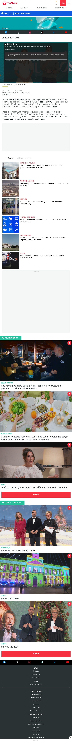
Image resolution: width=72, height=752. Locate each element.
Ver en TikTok (42, 662)
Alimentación (6, 434)
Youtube (66, 32)
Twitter (15, 32)
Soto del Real (25, 235)
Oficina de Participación (36, 724)
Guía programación (36, 684)
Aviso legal (36, 731)
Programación (61, 8)
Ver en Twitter (17, 662)
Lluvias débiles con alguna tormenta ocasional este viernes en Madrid (10, 188)
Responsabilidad (36, 697)
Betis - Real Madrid (22, 14)
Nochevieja (5, 548)
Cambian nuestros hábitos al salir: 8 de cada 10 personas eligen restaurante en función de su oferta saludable (36, 411)
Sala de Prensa (36, 694)
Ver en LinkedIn (55, 662)
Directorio (36, 704)
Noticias (8, 8)
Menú (69, 3)
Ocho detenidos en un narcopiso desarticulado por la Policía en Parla (10, 260)
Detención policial (27, 163)
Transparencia (36, 701)
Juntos (4, 596)
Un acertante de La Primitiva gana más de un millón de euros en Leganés (10, 206)
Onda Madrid (42, 8)
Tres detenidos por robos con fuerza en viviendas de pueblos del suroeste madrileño (10, 170)
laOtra (36, 681)
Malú (3, 485)
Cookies (36, 734)
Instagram (30, 32)
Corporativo (36, 691)
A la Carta (24, 8)
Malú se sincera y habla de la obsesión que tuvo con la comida (36, 462)
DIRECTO (8, 14)
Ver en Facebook (4, 662)
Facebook (5, 32)
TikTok (39, 32)
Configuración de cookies (36, 737)
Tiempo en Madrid (27, 181)
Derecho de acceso (36, 711)
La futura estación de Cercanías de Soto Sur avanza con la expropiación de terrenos (10, 242)
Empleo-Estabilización (36, 714)
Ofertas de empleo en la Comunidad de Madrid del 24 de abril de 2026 (10, 224)
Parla (22, 253)
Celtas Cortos (7, 383)
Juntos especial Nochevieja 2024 (36, 525)
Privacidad (36, 727)
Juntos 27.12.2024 (36, 621)
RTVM (36, 668)
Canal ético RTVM (36, 721)
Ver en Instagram (30, 662)
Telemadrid (36, 674)
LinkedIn (54, 32)
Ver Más (36, 494)
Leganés (23, 199)
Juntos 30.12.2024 (36, 573)
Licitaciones (36, 717)
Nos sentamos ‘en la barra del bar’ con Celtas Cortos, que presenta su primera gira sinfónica (36, 360)
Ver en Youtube (68, 662)
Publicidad (36, 707)
